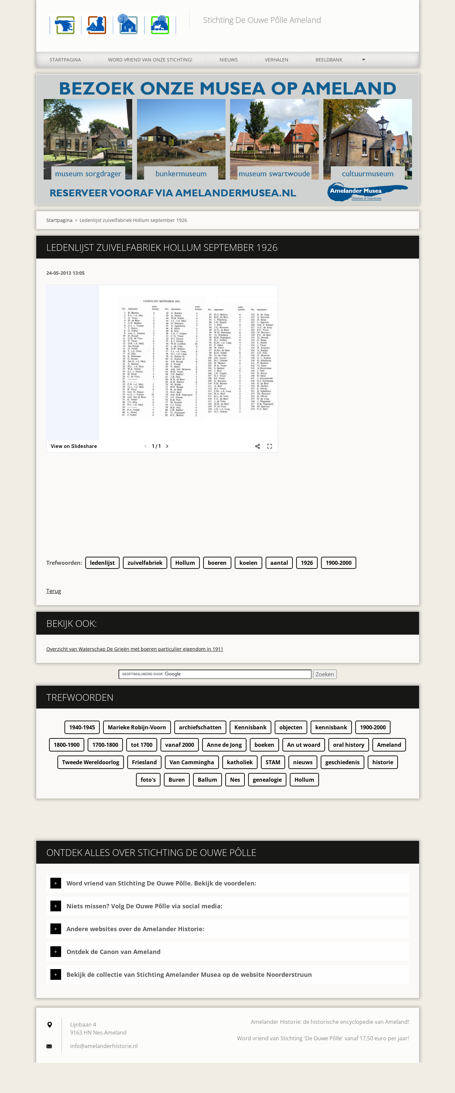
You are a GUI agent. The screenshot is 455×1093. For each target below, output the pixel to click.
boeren (217, 562)
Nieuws (229, 59)
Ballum (207, 779)
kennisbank (331, 727)
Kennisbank (250, 727)
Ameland (389, 744)
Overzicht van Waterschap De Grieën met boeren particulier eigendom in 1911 (134, 649)
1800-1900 (67, 744)
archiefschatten (200, 727)
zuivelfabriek (145, 562)
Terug (53, 591)
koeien (248, 562)
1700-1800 (105, 744)
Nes (235, 779)
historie (382, 762)
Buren (177, 779)
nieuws (303, 762)
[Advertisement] (227, 510)
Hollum (185, 562)
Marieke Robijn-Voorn (137, 727)
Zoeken (402, 19)
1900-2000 (339, 562)
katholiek (240, 762)
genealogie (267, 779)
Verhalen (276, 59)
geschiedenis (342, 762)
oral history (348, 744)
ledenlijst (102, 562)
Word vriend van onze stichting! (150, 59)
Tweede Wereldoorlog (90, 762)
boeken (264, 744)
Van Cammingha (192, 762)
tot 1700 (141, 744)
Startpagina (65, 59)
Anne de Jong (224, 744)
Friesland (144, 762)
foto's (148, 779)
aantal (279, 562)
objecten (291, 727)
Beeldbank (329, 59)
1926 (307, 562)
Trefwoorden (63, 562)
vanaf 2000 (179, 744)
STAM (273, 762)
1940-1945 (82, 727)
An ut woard (303, 744)
